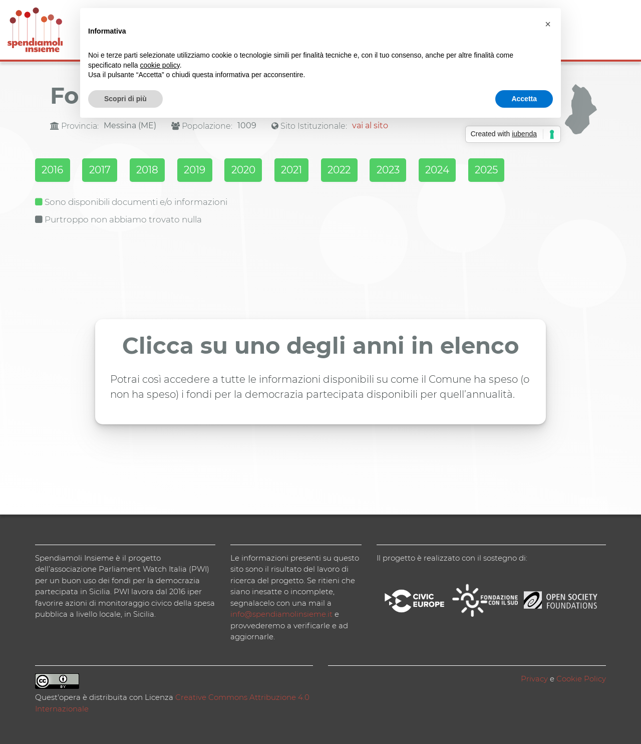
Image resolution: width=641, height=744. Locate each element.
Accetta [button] (524, 99)
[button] (548, 24)
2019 (208, 171)
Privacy (534, 677)
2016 (53, 171)
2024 (473, 171)
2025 (526, 171)
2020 (261, 171)
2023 (419, 171)
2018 (157, 171)
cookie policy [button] (160, 65)
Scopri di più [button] (125, 99)
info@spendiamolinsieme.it (281, 613)
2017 (105, 171)
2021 (314, 171)
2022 (366, 171)
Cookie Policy (581, 677)
